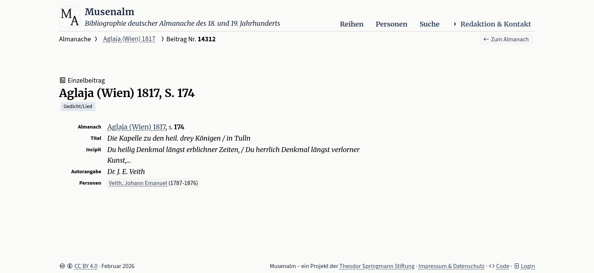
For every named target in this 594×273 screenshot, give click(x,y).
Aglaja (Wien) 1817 (129, 39)
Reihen (351, 24)
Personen (392, 24)
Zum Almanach (506, 39)
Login (528, 266)
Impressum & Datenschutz (452, 266)
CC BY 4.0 (85, 266)
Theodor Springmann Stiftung (377, 266)
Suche (429, 24)
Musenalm (109, 12)
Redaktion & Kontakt (491, 24)
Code (503, 266)
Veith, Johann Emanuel (138, 183)
